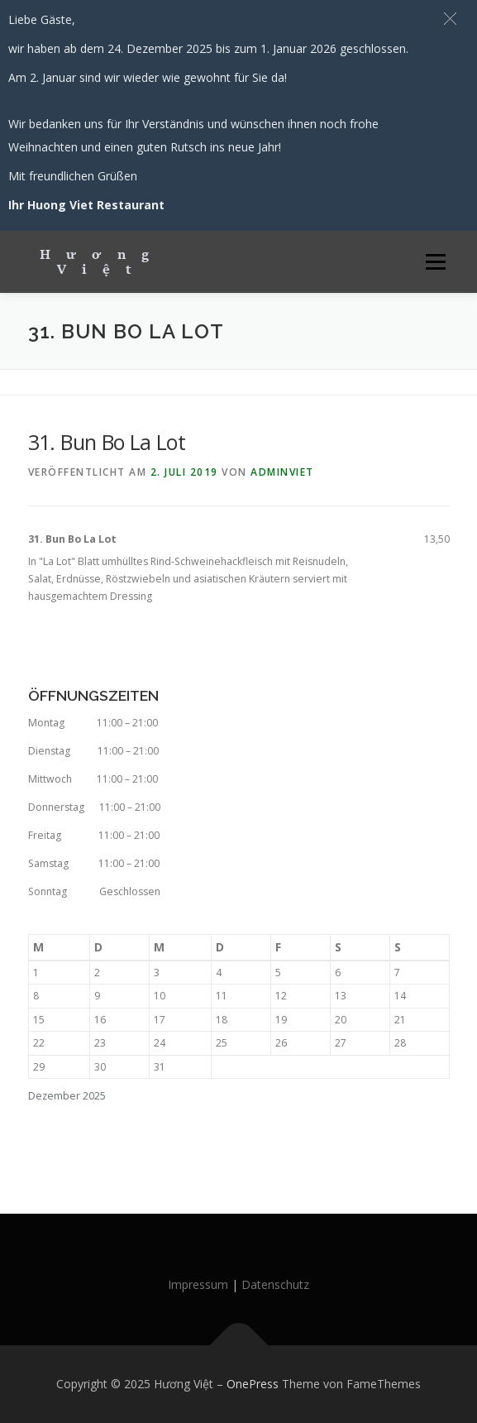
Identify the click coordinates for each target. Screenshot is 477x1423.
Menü (434, 262)
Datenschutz (275, 1284)
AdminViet (282, 472)
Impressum (198, 1284)
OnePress (253, 1384)
